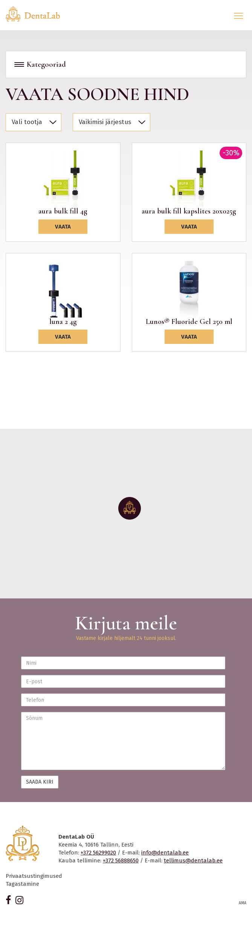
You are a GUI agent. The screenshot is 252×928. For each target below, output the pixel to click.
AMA (242, 903)
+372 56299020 (98, 852)
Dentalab (37, 14)
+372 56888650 (121, 860)
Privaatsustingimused (34, 876)
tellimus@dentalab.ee (193, 860)
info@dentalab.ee (165, 852)
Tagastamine (22, 883)
